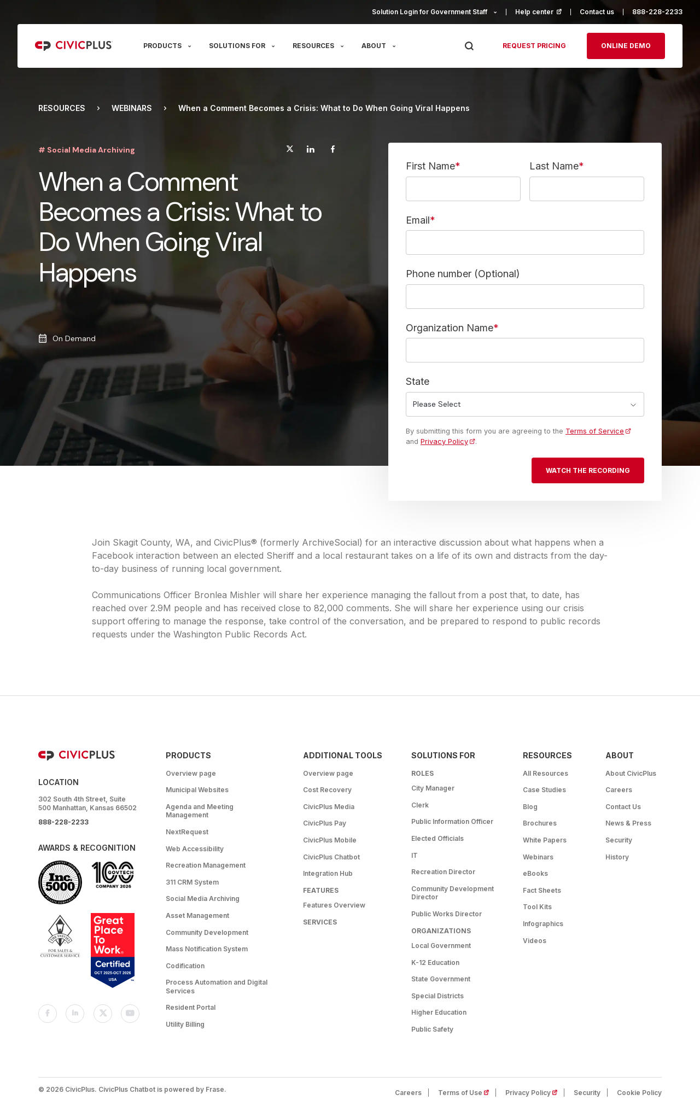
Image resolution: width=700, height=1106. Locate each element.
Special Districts (437, 996)
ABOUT (373, 46)
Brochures (540, 823)
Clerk (420, 805)
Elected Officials (437, 838)
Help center (543, 12)
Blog (530, 807)
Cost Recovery (327, 790)
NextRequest (187, 832)
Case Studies (544, 790)
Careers (618, 790)
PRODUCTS (162, 46)
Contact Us (623, 807)
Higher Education (438, 1012)
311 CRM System (192, 882)
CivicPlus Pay (324, 823)
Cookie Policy (639, 1093)
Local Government (441, 945)
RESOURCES (313, 46)
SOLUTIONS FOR (237, 46)
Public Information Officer (452, 821)
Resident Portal (190, 1007)
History (617, 857)
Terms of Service (598, 431)
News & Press (628, 823)
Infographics (543, 924)
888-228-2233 (657, 12)
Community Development (207, 932)
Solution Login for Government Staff (429, 12)
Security (618, 840)
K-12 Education (435, 962)
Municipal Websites (197, 790)
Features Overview (334, 905)
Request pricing (534, 46)
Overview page (191, 773)
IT (414, 855)
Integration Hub (328, 873)
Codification (185, 966)
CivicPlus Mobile (330, 840)
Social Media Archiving (203, 898)
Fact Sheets (542, 890)
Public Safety (432, 1029)
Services (320, 922)
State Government (440, 979)
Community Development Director (452, 893)
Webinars (132, 108)
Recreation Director (443, 872)
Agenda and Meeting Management (200, 811)
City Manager (432, 788)
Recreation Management (206, 865)
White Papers (545, 840)
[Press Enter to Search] (469, 46)
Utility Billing (185, 1024)
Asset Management (197, 915)
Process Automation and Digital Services (216, 986)
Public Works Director (446, 914)
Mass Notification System (207, 949)
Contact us (597, 12)
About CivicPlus (630, 773)
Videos (534, 941)
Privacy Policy (448, 441)
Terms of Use (467, 1093)
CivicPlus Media (328, 807)
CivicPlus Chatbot (331, 857)
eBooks (535, 873)
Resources (61, 108)
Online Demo (626, 46)
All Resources (545, 773)
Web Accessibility (195, 849)
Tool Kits (537, 907)
